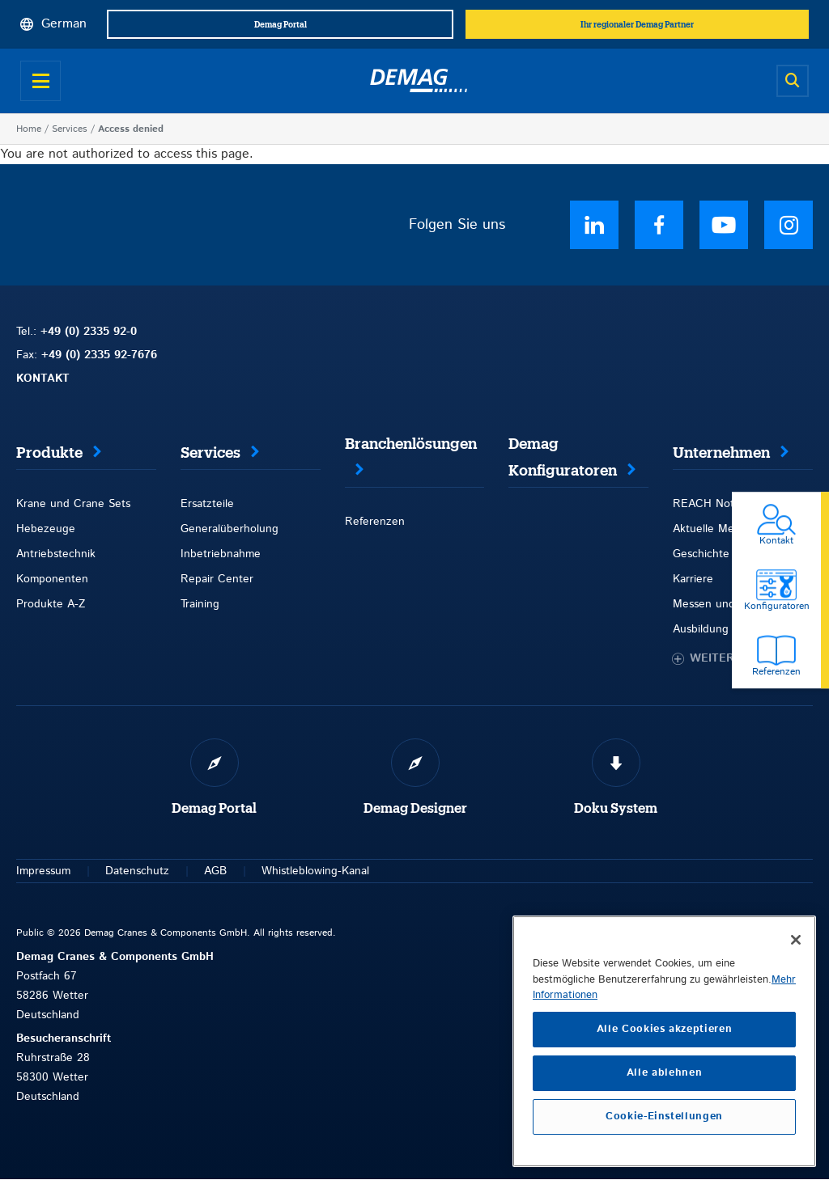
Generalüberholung (229, 529)
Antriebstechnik (56, 554)
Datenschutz (137, 871)
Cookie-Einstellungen (664, 1116)
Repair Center (217, 579)
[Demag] (418, 81)
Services (69, 129)
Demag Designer (415, 808)
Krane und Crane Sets (73, 504)
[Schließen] (796, 940)
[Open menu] (40, 80)
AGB (215, 871)
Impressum (43, 871)
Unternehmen (721, 453)
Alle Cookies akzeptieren (665, 1029)
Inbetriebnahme (221, 554)
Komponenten (52, 579)
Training (200, 604)
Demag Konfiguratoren (562, 457)
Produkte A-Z (50, 604)
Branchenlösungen (411, 444)
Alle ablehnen (665, 1073)
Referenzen (375, 522)
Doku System (615, 808)
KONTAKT (43, 378)
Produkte (49, 453)
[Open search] (792, 81)
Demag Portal (214, 808)
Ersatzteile (207, 504)
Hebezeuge (45, 529)
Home (28, 129)
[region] (664, 1041)
